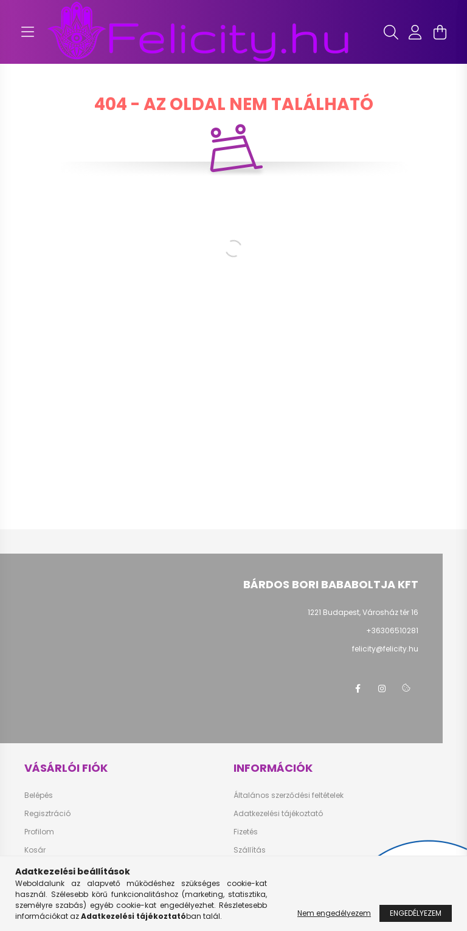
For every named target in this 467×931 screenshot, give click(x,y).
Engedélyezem (415, 913)
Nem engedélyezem (334, 913)
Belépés (38, 795)
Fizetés (246, 832)
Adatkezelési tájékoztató (278, 813)
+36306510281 (392, 630)
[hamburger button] (27, 32)
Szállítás (250, 850)
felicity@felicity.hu (385, 649)
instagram (382, 688)
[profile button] (415, 32)
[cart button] (439, 32)
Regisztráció (47, 813)
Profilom (39, 832)
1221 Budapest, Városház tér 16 (363, 612)
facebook (357, 688)
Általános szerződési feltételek (289, 795)
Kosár (35, 850)
